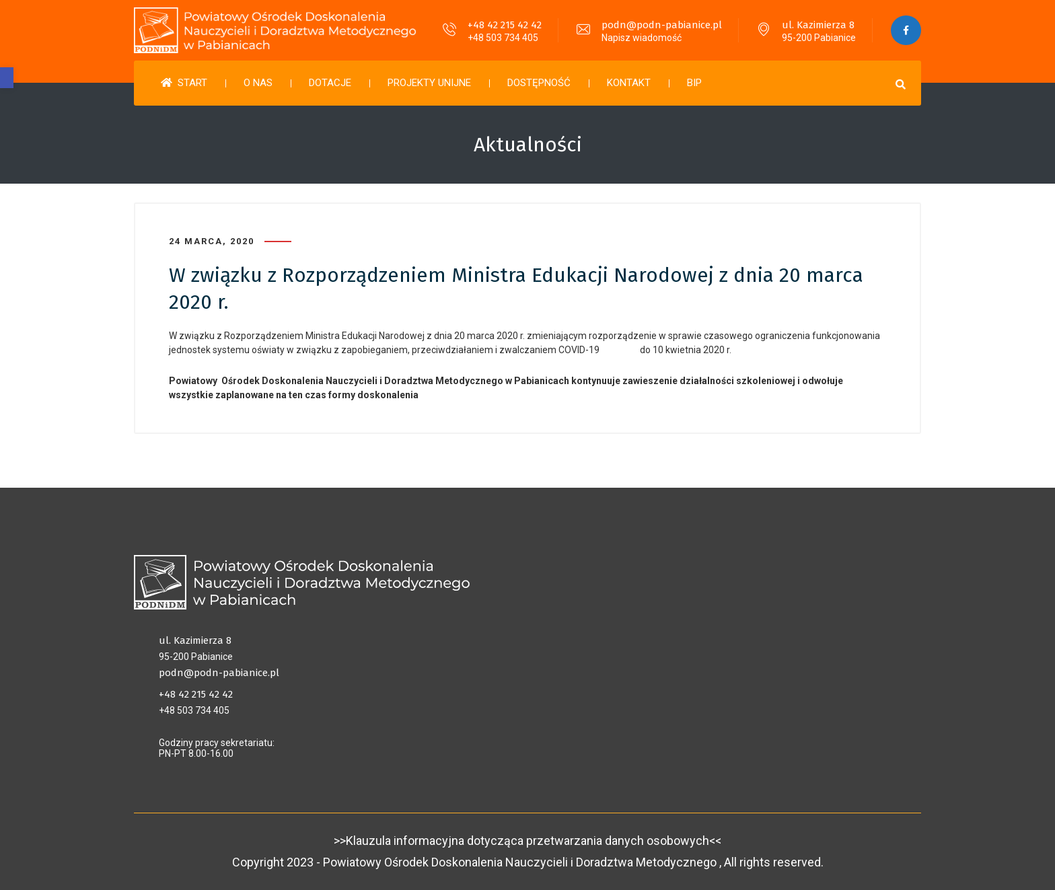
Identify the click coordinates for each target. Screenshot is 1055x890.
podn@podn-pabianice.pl (662, 25)
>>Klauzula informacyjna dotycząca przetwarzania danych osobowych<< (527, 840)
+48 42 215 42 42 (505, 25)
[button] (6, 77)
